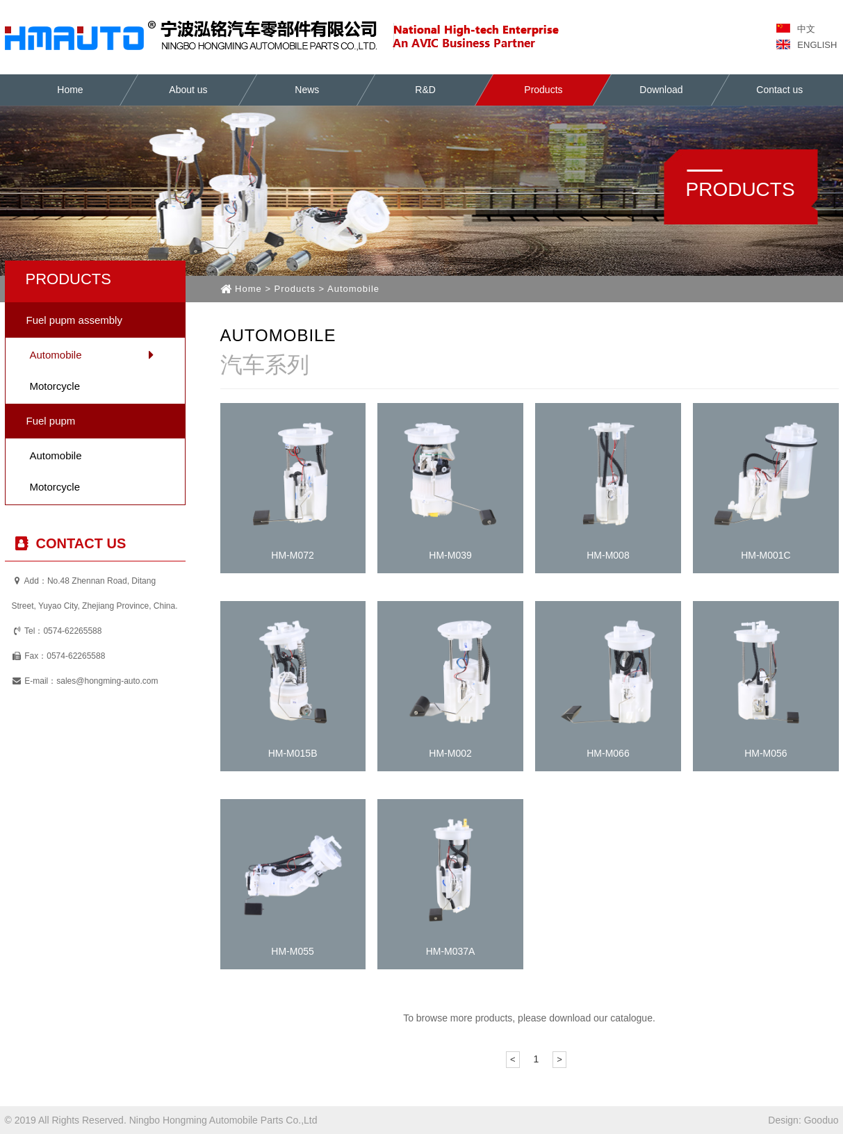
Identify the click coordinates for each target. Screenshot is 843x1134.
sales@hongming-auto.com (107, 681)
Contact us (780, 89)
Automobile (56, 355)
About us (189, 89)
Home (70, 89)
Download (661, 89)
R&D (425, 89)
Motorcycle (55, 386)
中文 (796, 29)
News (307, 89)
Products (543, 89)
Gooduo (821, 1120)
